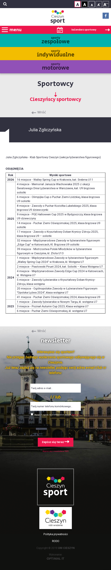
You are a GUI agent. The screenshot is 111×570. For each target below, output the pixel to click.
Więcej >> (76, 415)
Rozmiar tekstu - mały (92, 4)
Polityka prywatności (55, 534)
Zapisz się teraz (55, 442)
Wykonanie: (55, 556)
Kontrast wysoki (84, 4)
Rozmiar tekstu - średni (99, 4)
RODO (55, 541)
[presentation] (55, 426)
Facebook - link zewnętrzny (106, 17)
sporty (55, 41)
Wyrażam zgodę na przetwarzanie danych (53, 415)
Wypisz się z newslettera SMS (56, 451)
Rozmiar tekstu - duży (106, 4)
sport (57, 21)
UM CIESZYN (66, 548)
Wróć (41, 112)
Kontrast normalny (77, 4)
